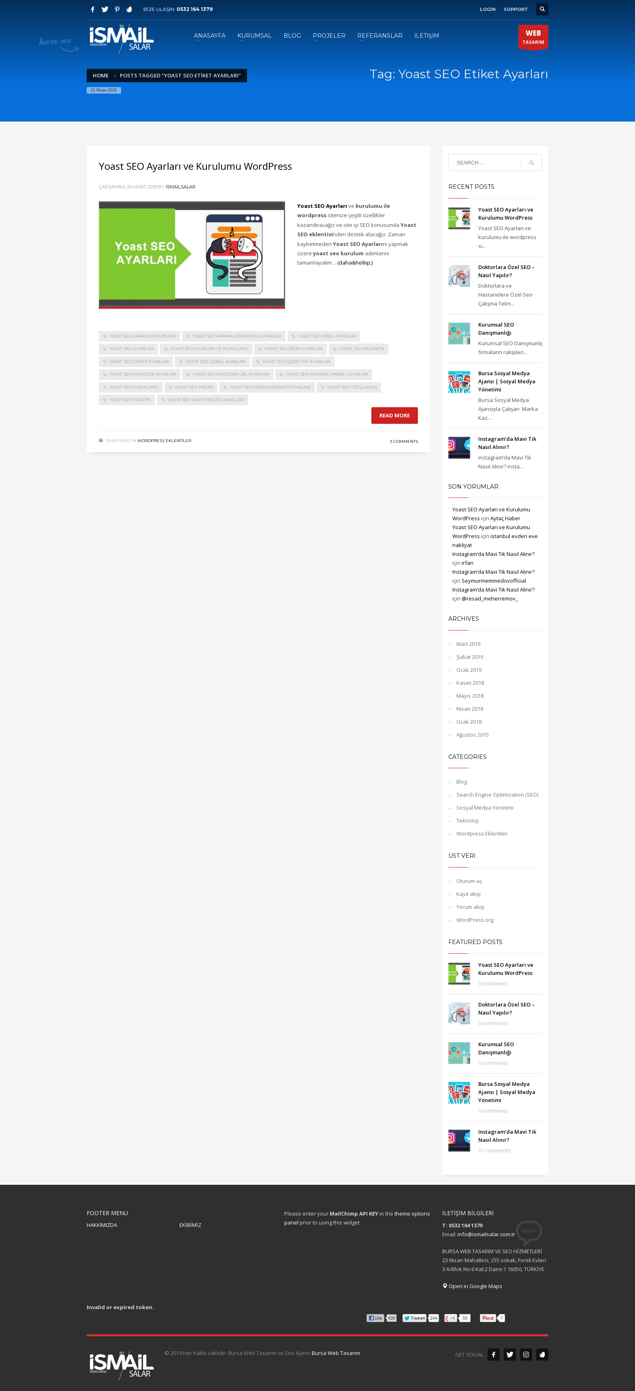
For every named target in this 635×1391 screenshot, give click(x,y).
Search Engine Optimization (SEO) (497, 794)
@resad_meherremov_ (490, 598)
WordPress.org (474, 919)
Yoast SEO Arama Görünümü (142, 336)
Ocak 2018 (469, 721)
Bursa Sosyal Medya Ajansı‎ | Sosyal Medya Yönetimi (506, 381)
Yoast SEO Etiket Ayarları (139, 361)
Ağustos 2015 (472, 734)
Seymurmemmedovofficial (494, 580)
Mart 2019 (468, 643)
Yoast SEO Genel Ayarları (215, 361)
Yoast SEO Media (194, 387)
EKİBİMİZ (190, 1225)
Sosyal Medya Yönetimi (485, 807)
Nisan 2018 (469, 708)
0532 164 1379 (195, 9)
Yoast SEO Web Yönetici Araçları (205, 399)
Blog (461, 781)
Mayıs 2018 (470, 695)
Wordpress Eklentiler (164, 440)
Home (101, 75)
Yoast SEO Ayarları (131, 348)
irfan (467, 562)
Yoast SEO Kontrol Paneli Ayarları (327, 374)
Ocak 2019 (469, 669)
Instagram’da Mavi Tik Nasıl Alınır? (493, 554)
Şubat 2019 (469, 656)
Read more (394, 415)
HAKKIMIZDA (102, 1225)
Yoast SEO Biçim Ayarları (293, 348)
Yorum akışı (470, 906)
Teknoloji (467, 820)
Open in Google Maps (472, 1286)
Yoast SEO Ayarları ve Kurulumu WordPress (195, 166)
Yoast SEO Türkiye (130, 399)
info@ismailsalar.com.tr (486, 1234)
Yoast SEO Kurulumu (133, 387)
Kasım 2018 (470, 682)
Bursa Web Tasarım (336, 1353)
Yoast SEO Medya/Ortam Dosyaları (270, 387)
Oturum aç (469, 881)
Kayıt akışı (468, 893)
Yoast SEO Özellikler (352, 387)
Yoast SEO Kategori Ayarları (142, 374)
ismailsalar (181, 187)
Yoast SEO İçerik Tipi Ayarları (296, 361)
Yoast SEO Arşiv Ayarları (327, 336)
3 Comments (404, 441)
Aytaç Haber (505, 518)
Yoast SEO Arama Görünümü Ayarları (236, 336)
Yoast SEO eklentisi (361, 348)
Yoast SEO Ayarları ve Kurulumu (209, 348)
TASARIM (533, 38)
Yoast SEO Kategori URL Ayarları (230, 374)
